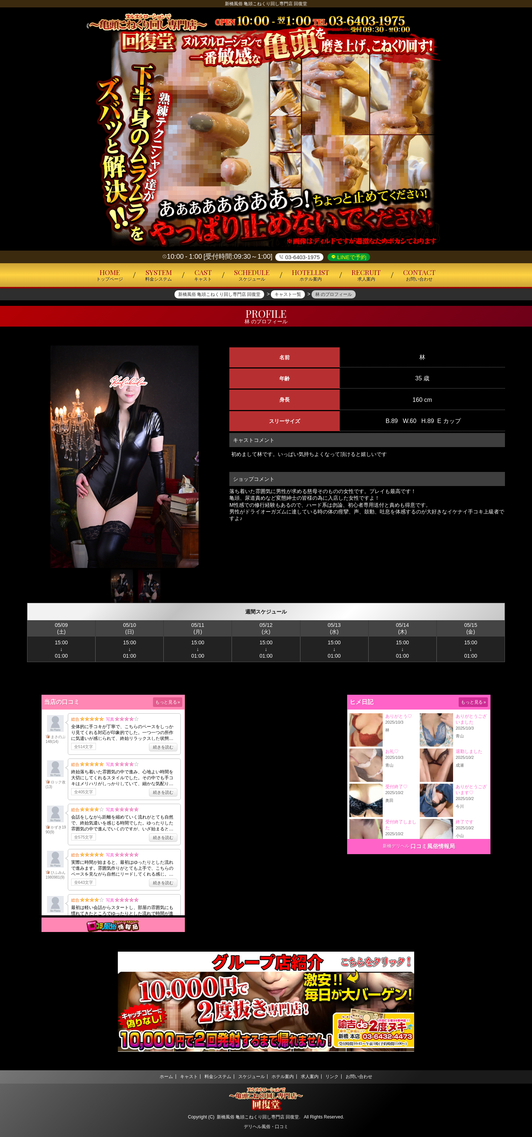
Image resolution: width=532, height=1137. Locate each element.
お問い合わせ (370, 1076)
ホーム (155, 1076)
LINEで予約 (351, 257)
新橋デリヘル (396, 846)
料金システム (213, 1076)
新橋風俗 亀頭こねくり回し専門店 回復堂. (258, 1117)
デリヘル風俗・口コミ (266, 1126)
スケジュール (249, 1076)
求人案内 (314, 1076)
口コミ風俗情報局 (432, 846)
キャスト (181, 1076)
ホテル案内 (284, 1076)
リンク (340, 1076)
